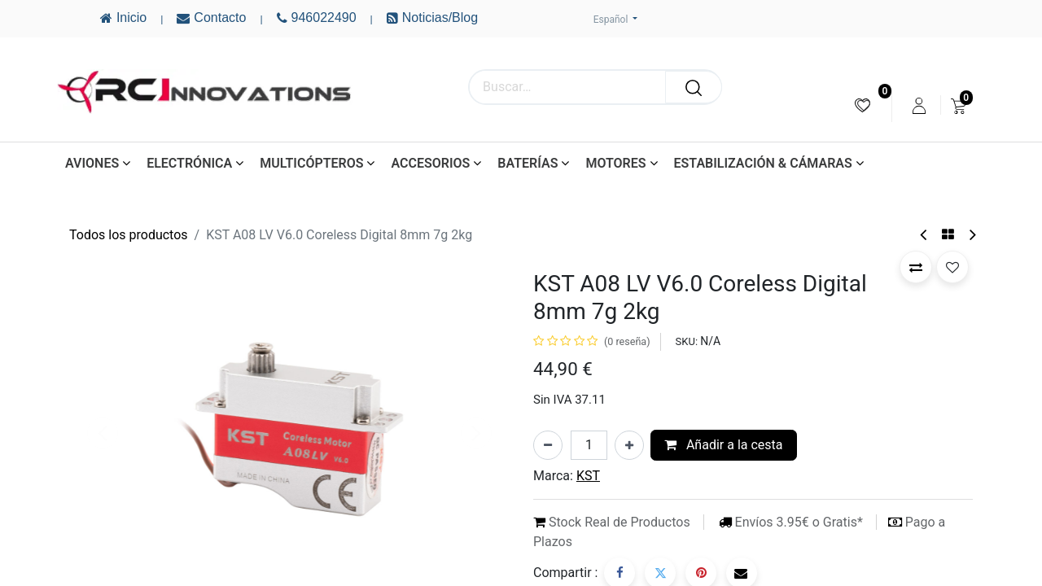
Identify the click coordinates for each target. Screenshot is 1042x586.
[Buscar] (693, 87)
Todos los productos (128, 235)
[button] (916, 267)
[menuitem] (862, 105)
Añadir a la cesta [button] (723, 445)
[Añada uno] (629, 445)
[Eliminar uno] (548, 445)
